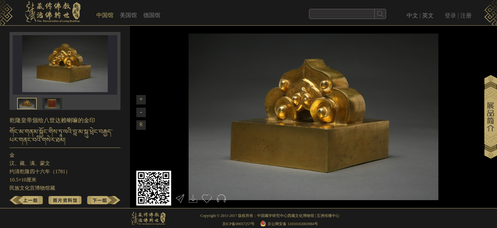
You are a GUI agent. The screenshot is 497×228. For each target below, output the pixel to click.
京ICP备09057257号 (238, 224)
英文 (428, 15)
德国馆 (151, 15)
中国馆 (104, 15)
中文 (412, 15)
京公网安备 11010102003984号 (293, 224)
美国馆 (128, 15)
